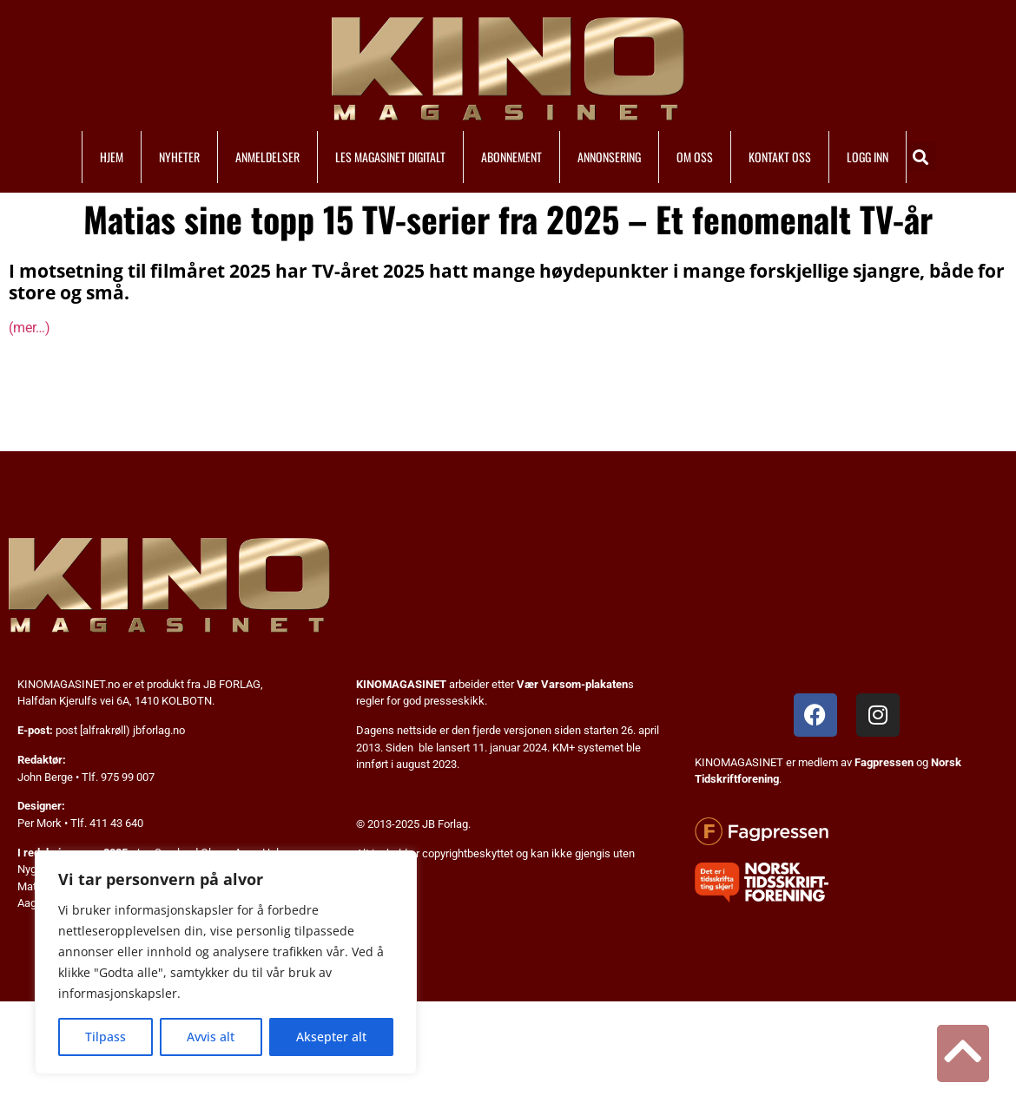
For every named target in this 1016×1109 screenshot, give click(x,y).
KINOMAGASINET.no (68, 684)
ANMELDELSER (267, 157)
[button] (921, 156)
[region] (226, 962)
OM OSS (694, 157)
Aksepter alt (331, 1036)
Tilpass (105, 1036)
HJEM (111, 157)
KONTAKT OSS (780, 157)
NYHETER (179, 157)
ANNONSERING (609, 157)
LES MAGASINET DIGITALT (390, 157)
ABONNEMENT (511, 157)
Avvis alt (210, 1036)
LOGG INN (867, 157)
